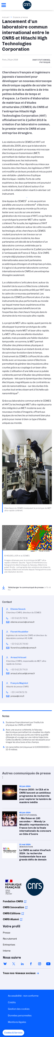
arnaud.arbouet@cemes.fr (23, 673)
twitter (14, 964)
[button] (13, 1033)
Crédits (12, 1002)
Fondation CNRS (13, 901)
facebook (31, 964)
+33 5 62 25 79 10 (19, 669)
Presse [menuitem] (6, 932)
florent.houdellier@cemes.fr (23, 647)
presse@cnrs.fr (17, 696)
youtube (48, 964)
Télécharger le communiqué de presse (29, 588)
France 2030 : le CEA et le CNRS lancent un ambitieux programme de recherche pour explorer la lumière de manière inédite (27, 795)
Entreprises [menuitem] (9, 944)
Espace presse (20, 17)
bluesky (5, 964)
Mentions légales (17, 1022)
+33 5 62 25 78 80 (19, 644)
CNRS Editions (11, 913)
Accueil (6, 17)
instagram (39, 964)
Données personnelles (20, 1015)
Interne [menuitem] (7, 950)
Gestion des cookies (19, 1009)
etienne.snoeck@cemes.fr (23, 622)
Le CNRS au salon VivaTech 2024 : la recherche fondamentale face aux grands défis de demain (27, 853)
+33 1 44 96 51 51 (19, 692)
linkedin (22, 964)
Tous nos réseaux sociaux (14, 973)
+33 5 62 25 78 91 (19, 618)
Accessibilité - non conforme (23, 995)
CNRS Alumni (11, 919)
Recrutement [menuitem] (10, 938)
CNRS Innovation (13, 907)
